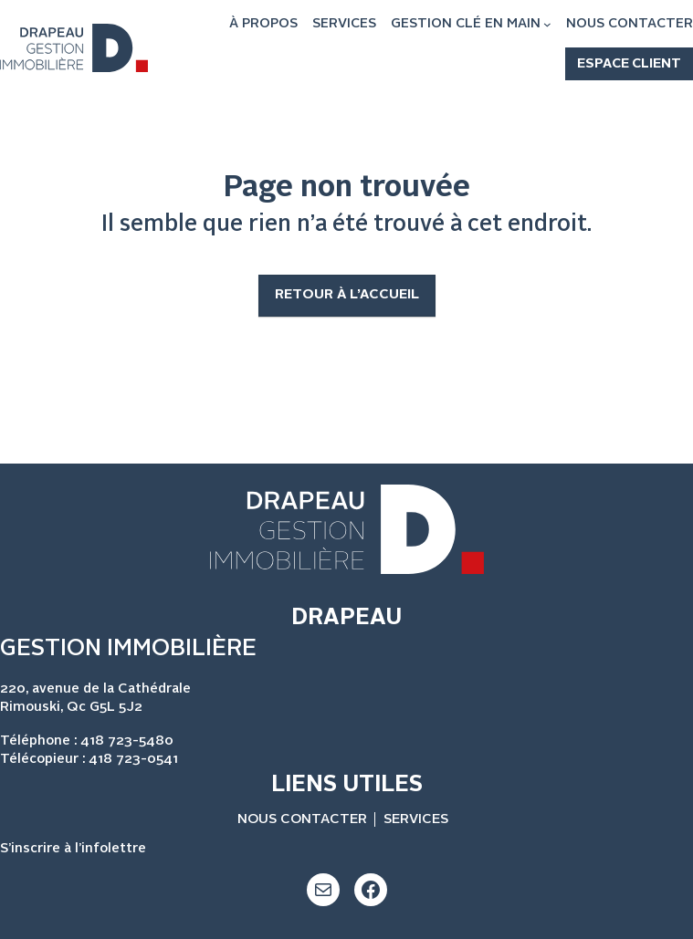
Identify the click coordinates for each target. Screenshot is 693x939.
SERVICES (415, 820)
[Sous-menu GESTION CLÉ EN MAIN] (547, 24)
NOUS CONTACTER (302, 820)
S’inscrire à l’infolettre (73, 849)
